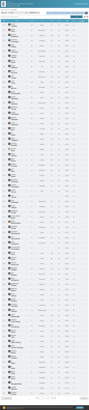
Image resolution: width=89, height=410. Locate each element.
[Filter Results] (85, 17)
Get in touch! (14, 9)
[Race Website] (4, 4)
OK (86, 13)
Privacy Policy (20, 408)
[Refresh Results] (87, 17)
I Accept (80, 407)
